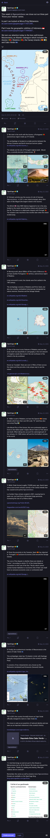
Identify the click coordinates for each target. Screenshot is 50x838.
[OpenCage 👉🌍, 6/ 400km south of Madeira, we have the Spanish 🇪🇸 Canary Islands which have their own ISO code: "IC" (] (25, 443)
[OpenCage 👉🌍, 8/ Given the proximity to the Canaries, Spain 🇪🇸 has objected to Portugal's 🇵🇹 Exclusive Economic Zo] (25, 592)
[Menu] (46, 835)
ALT (46, 109)
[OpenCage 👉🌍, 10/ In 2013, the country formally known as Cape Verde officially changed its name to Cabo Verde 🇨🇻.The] (25, 731)
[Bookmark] (35, 123)
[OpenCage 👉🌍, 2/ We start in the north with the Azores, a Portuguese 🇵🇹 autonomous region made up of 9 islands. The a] (25, 157)
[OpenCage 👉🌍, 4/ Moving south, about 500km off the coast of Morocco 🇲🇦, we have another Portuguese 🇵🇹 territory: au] (25, 302)
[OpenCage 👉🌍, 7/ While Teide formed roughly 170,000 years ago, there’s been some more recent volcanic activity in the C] (25, 510)
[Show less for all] (47, 2)
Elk (23, 115)
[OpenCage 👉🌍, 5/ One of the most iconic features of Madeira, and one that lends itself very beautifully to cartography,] (25, 375)
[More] (45, 123)
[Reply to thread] (9, 185)
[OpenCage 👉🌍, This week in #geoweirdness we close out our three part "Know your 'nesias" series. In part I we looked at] (25, 65)
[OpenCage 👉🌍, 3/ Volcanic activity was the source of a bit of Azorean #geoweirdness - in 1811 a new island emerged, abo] (25, 226)
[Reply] (5, 123)
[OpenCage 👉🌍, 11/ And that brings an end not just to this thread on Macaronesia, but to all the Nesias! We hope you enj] (25, 789)
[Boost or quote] (15, 123)
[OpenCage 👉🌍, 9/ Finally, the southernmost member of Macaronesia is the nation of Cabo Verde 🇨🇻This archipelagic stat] (25, 674)
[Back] (22, 2)
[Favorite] (25, 123)
